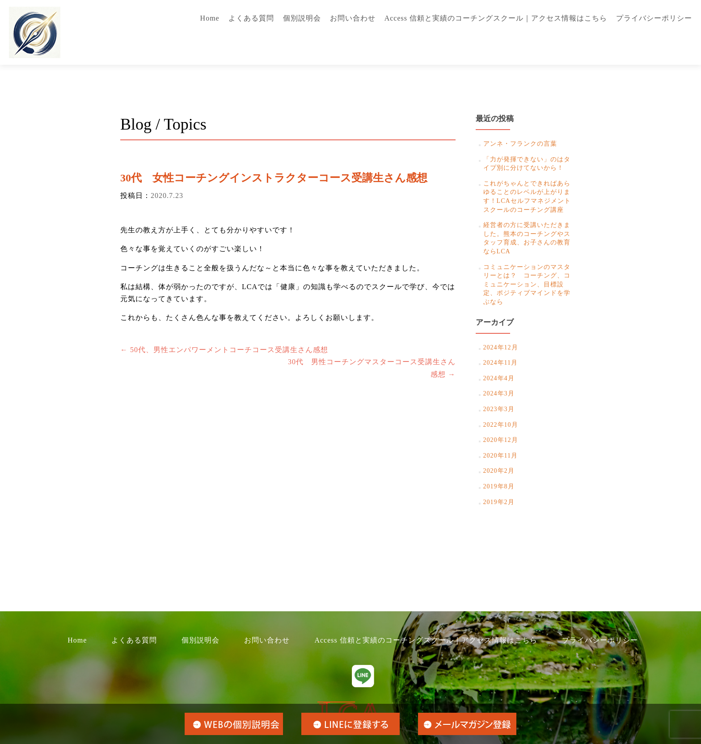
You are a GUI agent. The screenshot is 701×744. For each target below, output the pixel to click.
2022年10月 (500, 424)
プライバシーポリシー (654, 18)
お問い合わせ (353, 18)
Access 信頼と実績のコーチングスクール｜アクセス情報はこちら (495, 18)
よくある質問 (251, 18)
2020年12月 (500, 440)
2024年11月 (500, 362)
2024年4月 (499, 378)
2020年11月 (500, 455)
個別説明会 (302, 18)
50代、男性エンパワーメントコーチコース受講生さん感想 (224, 349)
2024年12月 (500, 347)
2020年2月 (499, 470)
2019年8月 (499, 486)
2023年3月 (499, 409)
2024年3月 (499, 393)
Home (210, 18)
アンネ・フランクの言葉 (520, 143)
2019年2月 (499, 502)
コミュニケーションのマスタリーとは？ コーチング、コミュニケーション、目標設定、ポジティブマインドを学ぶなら (526, 284)
